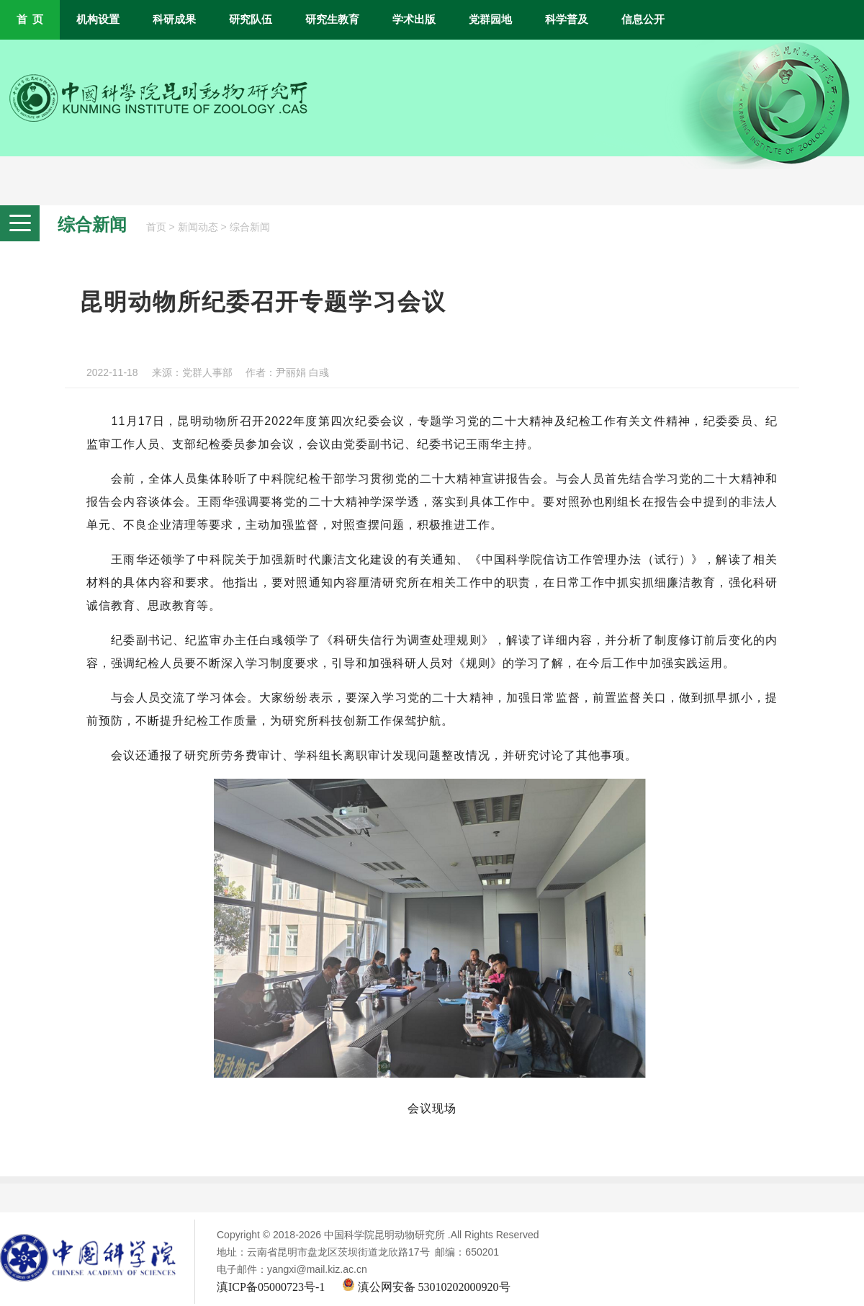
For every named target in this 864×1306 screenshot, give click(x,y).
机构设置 (98, 19)
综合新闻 (250, 227)
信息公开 (643, 19)
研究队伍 (250, 19)
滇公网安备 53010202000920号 (426, 1287)
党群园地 (490, 19)
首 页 (30, 19)
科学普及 (566, 19)
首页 (156, 227)
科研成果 (174, 19)
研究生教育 (332, 19)
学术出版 (414, 19)
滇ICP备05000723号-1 (271, 1287)
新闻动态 (198, 227)
